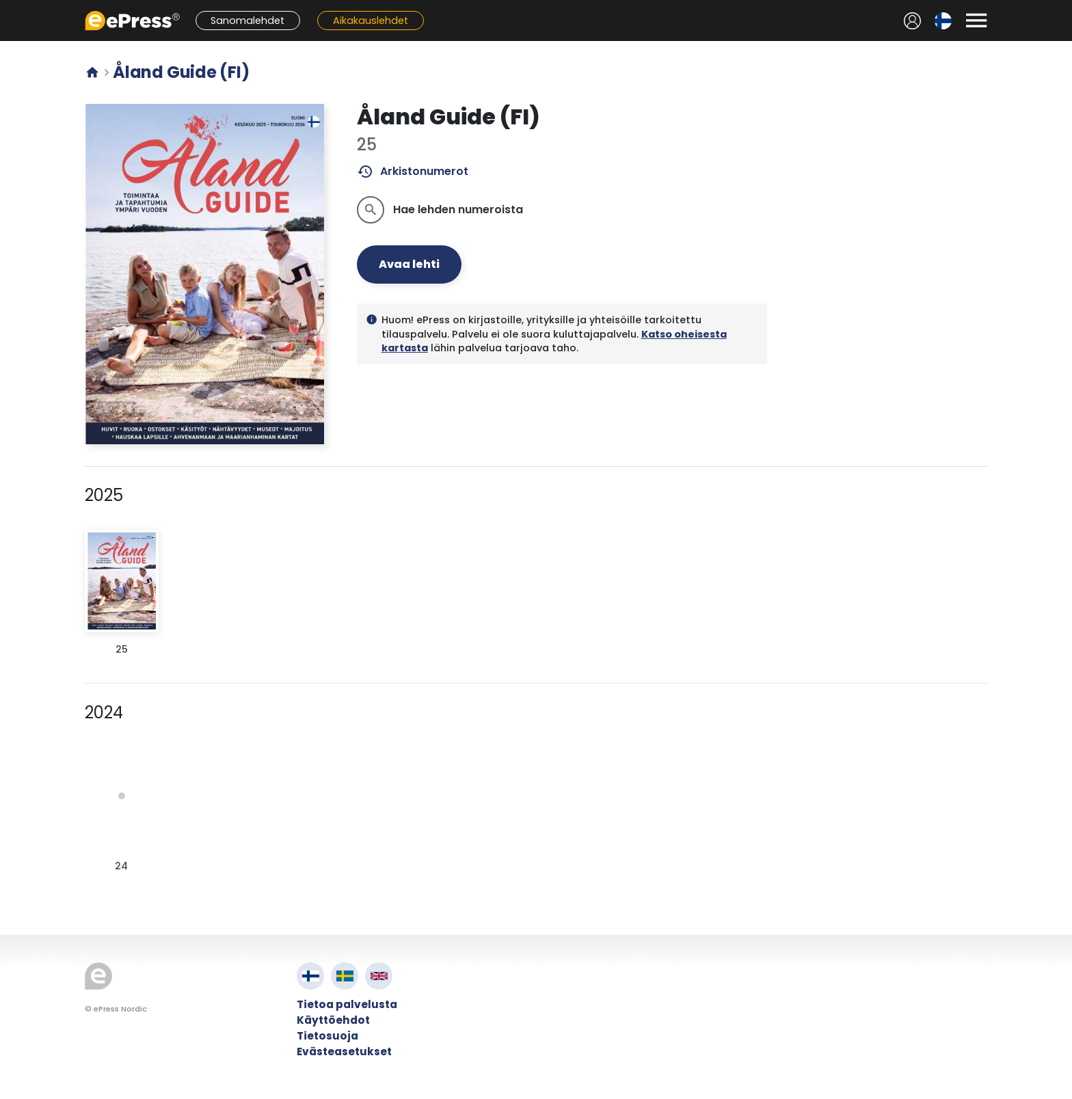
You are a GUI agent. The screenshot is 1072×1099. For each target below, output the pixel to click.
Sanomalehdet (247, 20)
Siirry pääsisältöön (7, 7)
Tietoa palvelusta (347, 1004)
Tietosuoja (327, 1036)
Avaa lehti (409, 264)
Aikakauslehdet (370, 20)
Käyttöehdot (333, 1020)
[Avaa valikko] (976, 20)
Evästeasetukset (344, 1051)
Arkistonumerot (412, 171)
